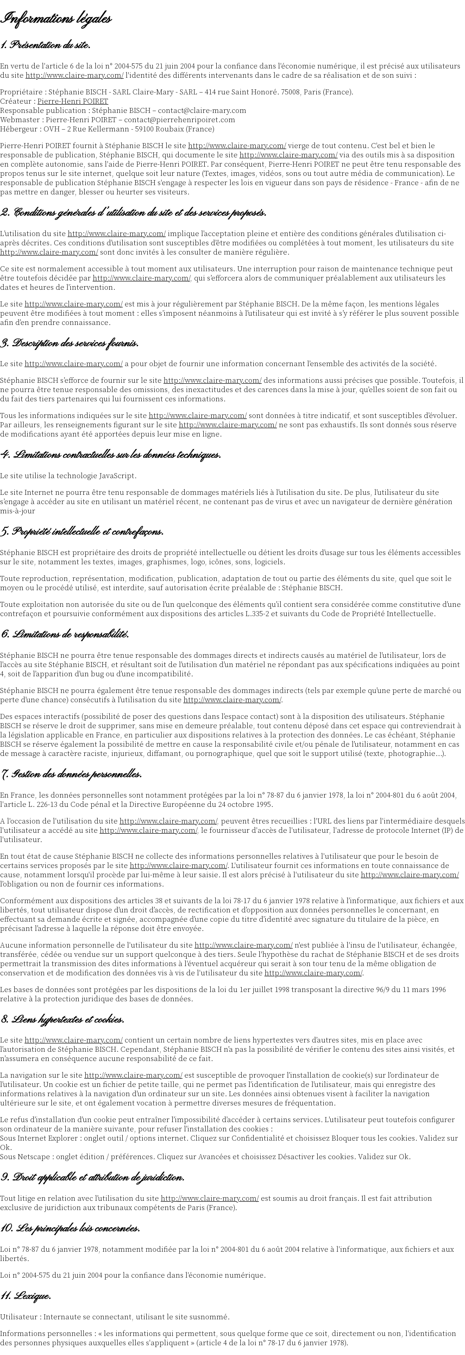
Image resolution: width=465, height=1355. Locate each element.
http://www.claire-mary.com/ (74, 75)
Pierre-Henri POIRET (73, 101)
